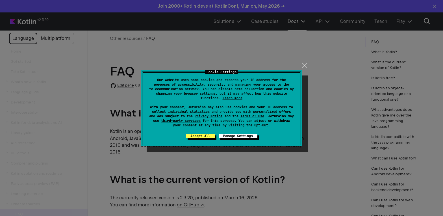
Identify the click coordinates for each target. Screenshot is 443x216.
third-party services (181, 120)
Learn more (232, 98)
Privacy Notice (208, 116)
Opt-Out (261, 125)
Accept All (200, 136)
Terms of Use (252, 116)
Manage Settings (238, 136)
